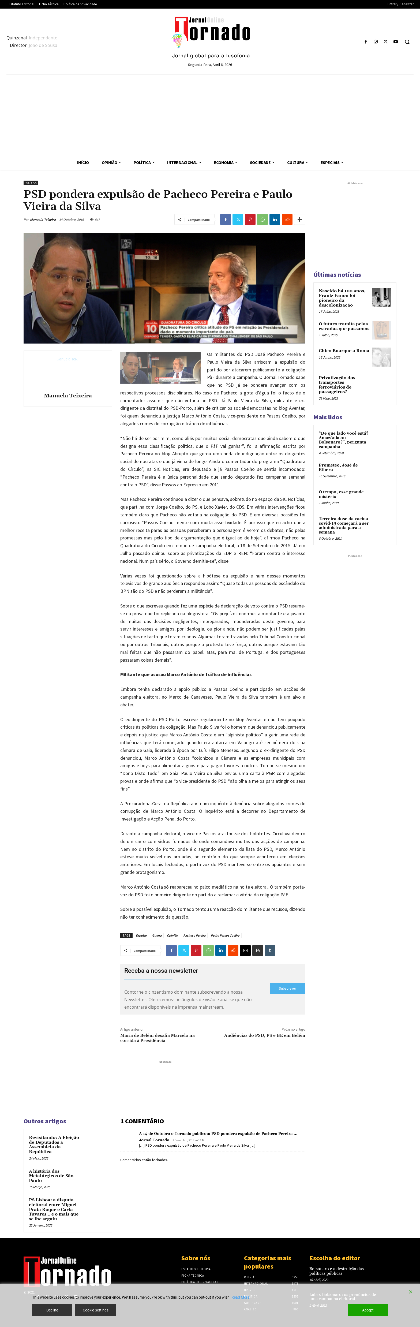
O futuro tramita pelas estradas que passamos (344, 326)
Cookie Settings (95, 1310)
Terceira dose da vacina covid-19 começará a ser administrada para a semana (344, 525)
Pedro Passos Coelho (225, 935)
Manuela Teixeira (43, 219)
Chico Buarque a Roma (344, 350)
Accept (368, 1310)
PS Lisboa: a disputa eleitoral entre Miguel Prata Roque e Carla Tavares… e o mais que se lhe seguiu (53, 1209)
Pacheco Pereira (194, 935)
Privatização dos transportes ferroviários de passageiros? (337, 385)
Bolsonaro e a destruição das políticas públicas (336, 1271)
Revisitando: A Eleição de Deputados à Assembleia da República (54, 1144)
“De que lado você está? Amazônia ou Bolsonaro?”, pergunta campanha (343, 440)
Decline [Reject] (52, 1310)
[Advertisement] (210, 114)
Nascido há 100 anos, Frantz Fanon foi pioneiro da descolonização (342, 298)
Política (31, 183)
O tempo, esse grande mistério (341, 494)
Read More (240, 1297)
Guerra (157, 935)
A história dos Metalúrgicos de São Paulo (51, 1176)
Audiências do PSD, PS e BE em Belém (264, 1035)
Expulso (141, 935)
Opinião (172, 935)
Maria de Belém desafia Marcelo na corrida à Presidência (157, 1038)
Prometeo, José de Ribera (338, 467)
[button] (407, 41)
